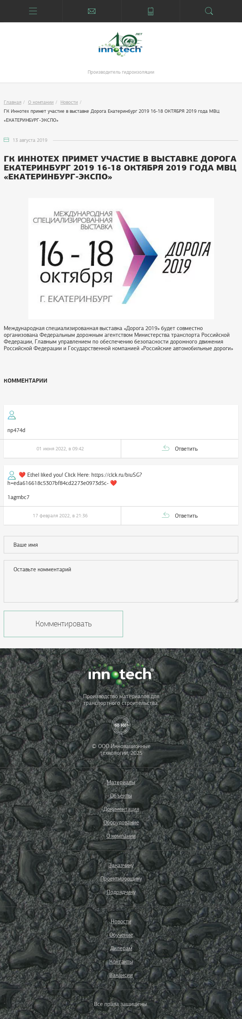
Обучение (121, 935)
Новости (69, 102)
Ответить (186, 448)
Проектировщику (121, 878)
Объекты (121, 795)
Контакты (121, 961)
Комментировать (63, 624)
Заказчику (121, 865)
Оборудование (121, 822)
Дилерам (121, 948)
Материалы (121, 782)
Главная (12, 102)
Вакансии (121, 975)
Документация (121, 809)
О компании (41, 102)
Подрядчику (121, 892)
